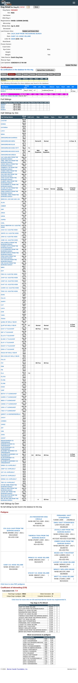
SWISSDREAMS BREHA (8, 155)
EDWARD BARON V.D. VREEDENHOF (8, 444)
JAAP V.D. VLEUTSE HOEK (9, 277)
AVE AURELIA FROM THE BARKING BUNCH (9, 243)
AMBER (3, 206)
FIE (2, 370)
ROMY (3, 108)
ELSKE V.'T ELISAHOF (8, 339)
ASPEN (3, 219)
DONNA (3, 124)
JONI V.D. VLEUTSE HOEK (9, 237)
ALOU (3, 202)
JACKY (3, 417)
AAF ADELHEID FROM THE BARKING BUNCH (9, 158)
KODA (3, 387)
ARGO (3, 213)
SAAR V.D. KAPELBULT (8, 475)
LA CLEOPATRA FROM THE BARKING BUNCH (9, 250)
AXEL (2, 223)
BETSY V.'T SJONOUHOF (9, 394)
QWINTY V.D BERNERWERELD (10, 414)
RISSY (3, 106)
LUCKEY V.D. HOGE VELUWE (64, 562)
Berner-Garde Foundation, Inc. (17, 669)
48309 (13, 39)
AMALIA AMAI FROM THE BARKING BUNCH (9, 489)
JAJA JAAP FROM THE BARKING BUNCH (26, 33)
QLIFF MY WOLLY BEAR (8, 325)
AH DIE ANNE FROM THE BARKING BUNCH (9, 485)
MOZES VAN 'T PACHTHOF (64, 553)
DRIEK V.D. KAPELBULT (8, 465)
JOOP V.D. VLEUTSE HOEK (9, 281)
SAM (2, 312)
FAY (2, 363)
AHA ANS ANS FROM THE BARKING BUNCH (9, 175)
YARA (3, 315)
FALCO (3, 298)
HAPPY (3, 301)
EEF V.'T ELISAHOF (7, 332)
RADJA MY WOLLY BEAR (9, 353)
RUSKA (3, 109)
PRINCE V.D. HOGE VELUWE (38, 557)
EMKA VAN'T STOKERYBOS (64, 522)
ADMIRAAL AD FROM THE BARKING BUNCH (9, 168)
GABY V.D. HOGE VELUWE (21, 36)
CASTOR (3, 120)
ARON (3, 216)
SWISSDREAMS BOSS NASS (10, 151)
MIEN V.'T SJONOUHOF (8, 400)
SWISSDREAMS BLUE (8, 144)
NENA (3, 134)
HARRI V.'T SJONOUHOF (8, 397)
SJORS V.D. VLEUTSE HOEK (10, 288)
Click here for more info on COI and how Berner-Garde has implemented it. (39, 600)
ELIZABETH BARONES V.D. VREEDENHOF (9, 462)
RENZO (3, 104)
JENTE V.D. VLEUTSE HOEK (10, 233)
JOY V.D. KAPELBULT (8, 472)
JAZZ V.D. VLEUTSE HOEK (9, 230)
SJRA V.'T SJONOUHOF (8, 407)
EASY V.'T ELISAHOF (7, 329)
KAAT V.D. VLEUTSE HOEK (9, 284)
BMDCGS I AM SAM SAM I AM (10, 199)
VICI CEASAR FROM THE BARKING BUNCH (9, 260)
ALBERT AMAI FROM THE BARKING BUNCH (9, 182)
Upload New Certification (45, 70)
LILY (2, 305)
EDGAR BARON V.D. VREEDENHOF (7, 441)
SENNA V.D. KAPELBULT (9, 479)
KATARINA (4, 127)
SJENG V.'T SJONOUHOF (9, 404)
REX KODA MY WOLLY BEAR (10, 356)
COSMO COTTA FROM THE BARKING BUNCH (9, 247)
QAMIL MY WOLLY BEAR (9, 322)
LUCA (3, 131)
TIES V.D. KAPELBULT (8, 482)
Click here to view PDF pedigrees (13, 584)
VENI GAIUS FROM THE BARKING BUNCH (8, 257)
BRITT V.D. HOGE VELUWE (64, 576)
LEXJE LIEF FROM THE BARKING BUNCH (8, 492)
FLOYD (3, 376)
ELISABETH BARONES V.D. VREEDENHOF (9, 455)
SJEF (2, 390)
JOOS (3, 434)
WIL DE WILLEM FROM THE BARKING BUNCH (9, 499)
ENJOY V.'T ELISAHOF (8, 346)
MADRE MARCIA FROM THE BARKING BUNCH (10, 253)
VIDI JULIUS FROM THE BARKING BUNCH (8, 264)
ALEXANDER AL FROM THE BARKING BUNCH (9, 185)
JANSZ (3, 424)
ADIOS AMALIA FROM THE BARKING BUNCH (9, 165)
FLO (2, 373)
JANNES (3, 421)
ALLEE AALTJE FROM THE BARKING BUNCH (9, 188)
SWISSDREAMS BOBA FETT (10, 148)
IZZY (2, 271)
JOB (2, 431)
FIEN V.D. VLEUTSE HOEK (9, 274)
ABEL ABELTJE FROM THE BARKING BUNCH (9, 161)
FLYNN (3, 380)
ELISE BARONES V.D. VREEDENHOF (8, 458)
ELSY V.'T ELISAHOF (7, 342)
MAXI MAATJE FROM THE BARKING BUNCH (9, 496)
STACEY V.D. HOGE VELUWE (38, 573)
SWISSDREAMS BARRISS (9, 138)
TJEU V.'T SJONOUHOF (8, 411)
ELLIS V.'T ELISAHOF (7, 335)
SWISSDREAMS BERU (8, 141)
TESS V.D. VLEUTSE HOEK (9, 291)
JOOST (3, 438)
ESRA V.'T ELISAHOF (7, 349)
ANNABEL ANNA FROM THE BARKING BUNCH (10, 195)
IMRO (2, 267)
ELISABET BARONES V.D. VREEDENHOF (9, 451)
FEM (2, 366)
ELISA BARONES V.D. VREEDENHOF (8, 448)
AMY (2, 209)
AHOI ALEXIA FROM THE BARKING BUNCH (9, 178)
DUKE (3, 295)
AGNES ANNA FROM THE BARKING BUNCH (9, 171)
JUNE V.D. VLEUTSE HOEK (9, 240)
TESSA (3, 318)
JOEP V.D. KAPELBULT (8, 469)
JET (2, 428)
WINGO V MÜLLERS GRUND (64, 569)
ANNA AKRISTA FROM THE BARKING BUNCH (9, 192)
